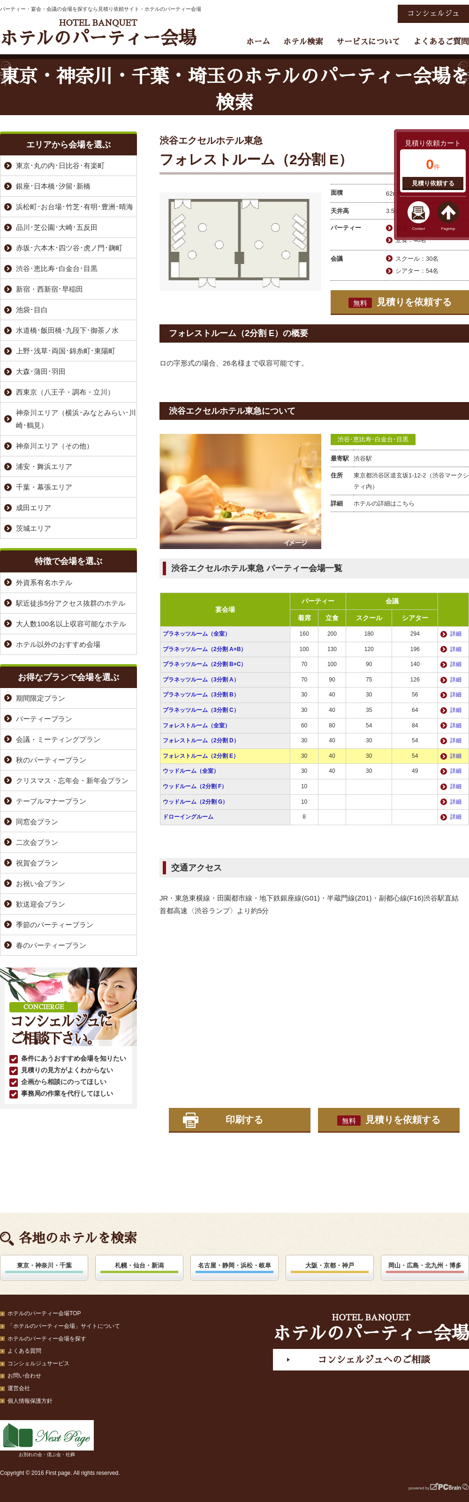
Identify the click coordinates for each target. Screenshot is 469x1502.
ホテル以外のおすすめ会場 (58, 644)
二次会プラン (37, 842)
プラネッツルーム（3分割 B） (201, 694)
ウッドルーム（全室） (191, 771)
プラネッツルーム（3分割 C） (201, 710)
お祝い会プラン (40, 883)
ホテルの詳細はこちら (384, 503)
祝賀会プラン (37, 863)
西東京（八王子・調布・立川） (65, 392)
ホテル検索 (303, 42)
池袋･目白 (32, 310)
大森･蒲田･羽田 (41, 371)
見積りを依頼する (400, 302)
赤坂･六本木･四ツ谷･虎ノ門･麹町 (69, 248)
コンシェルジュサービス (38, 1363)
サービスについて (368, 42)
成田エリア (33, 508)
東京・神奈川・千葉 (44, 1265)
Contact (418, 229)
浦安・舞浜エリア (44, 466)
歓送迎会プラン (40, 904)
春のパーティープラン (51, 945)
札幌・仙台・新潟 (139, 1265)
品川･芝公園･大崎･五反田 (57, 227)
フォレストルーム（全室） (196, 725)
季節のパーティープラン (54, 925)
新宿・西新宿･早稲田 (49, 289)
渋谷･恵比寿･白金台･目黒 (373, 439)
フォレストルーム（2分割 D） (201, 740)
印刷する (244, 1119)
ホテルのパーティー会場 (98, 33)
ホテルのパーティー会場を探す (47, 1338)
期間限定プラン (40, 698)
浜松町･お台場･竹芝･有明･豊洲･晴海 (74, 207)
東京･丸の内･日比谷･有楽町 (60, 165)
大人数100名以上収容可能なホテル (71, 624)
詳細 (455, 633)
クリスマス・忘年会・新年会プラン (72, 780)
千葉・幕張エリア (44, 487)
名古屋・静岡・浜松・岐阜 (234, 1265)
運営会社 (19, 1388)
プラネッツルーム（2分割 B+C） (204, 664)
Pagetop (448, 229)
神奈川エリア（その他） (54, 446)
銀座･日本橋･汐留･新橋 (53, 186)
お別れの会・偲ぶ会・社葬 (47, 1438)
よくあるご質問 (441, 42)
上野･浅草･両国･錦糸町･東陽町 (65, 351)
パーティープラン (44, 719)
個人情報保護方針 (30, 1401)
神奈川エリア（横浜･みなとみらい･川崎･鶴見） (76, 419)
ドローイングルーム (188, 816)
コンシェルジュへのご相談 (374, 1359)
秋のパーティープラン (51, 760)
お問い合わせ (24, 1375)
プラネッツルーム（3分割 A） (201, 679)
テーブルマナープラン (51, 801)
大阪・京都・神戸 (329, 1265)
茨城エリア (33, 528)
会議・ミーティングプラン (58, 739)
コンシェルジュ (433, 13)
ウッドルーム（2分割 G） (195, 802)
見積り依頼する (433, 183)
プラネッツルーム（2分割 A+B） (204, 649)
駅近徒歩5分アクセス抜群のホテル (70, 603)
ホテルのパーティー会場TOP (44, 1313)
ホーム (258, 42)
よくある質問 (24, 1351)
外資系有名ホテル (44, 582)
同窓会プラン (37, 822)
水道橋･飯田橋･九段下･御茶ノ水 (67, 330)
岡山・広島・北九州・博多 (424, 1265)
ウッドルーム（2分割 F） (195, 786)
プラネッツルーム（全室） (196, 633)
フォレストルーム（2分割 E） (201, 756)
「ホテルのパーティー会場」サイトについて (64, 1326)
